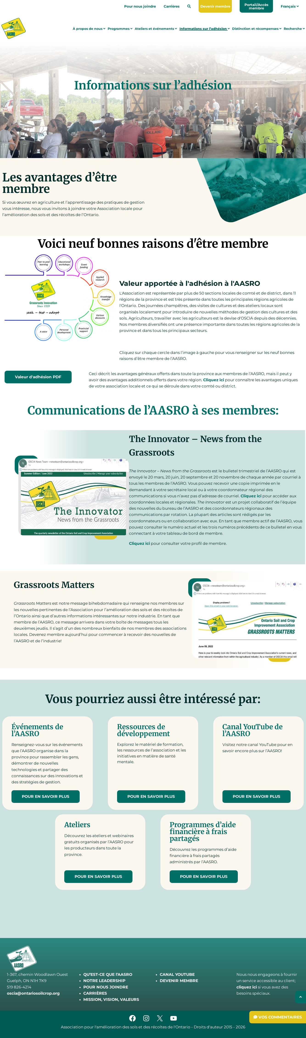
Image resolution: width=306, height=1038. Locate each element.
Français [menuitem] (290, 6)
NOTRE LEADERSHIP (104, 980)
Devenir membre (215, 6)
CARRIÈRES (95, 993)
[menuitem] (189, 6)
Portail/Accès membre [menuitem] (256, 6)
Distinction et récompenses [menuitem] (256, 29)
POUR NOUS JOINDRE (105, 987)
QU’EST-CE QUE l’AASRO (107, 974)
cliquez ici (246, 987)
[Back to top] (300, 997)
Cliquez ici (213, 380)
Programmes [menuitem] (120, 29)
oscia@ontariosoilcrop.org (33, 993)
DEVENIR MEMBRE (179, 980)
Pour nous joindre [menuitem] (140, 6)
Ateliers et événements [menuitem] (156, 29)
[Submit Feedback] (277, 1017)
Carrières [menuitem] (172, 6)
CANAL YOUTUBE (177, 974)
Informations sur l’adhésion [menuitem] (205, 29)
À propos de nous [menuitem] (89, 29)
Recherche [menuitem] (294, 29)
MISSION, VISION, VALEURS (111, 999)
